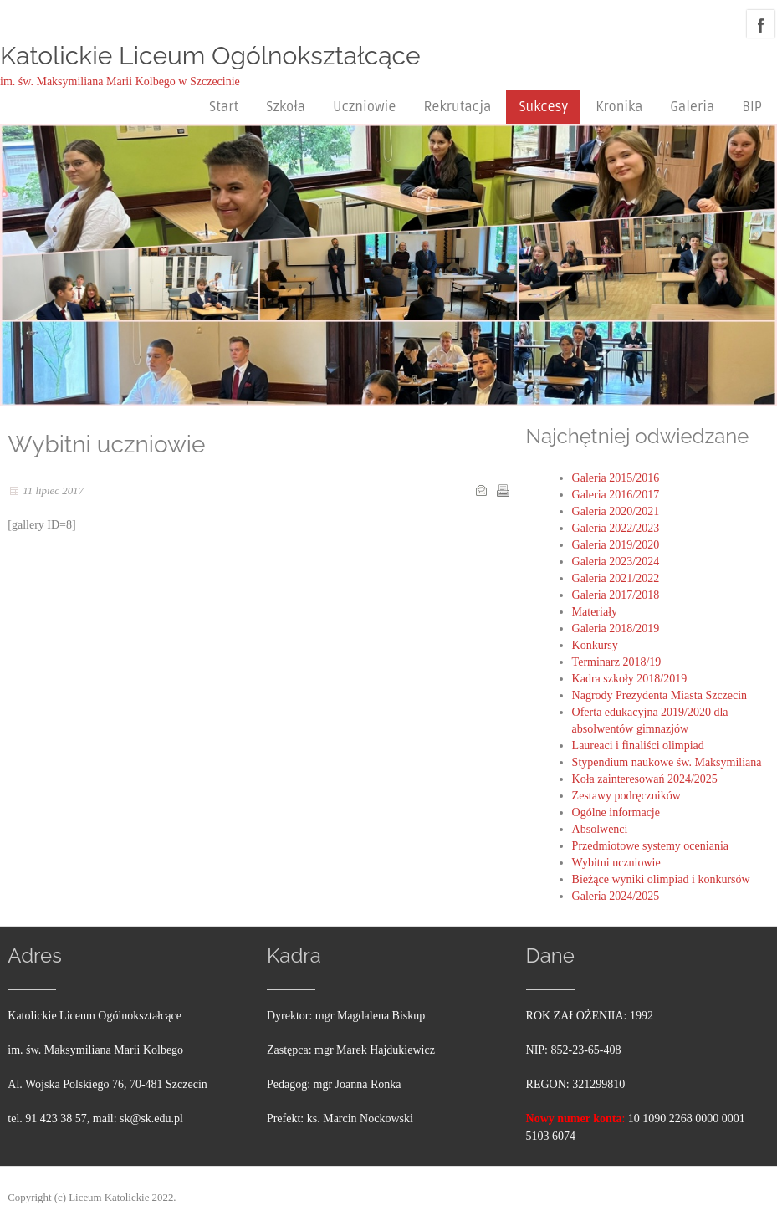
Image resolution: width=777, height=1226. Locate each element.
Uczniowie (364, 107)
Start (223, 107)
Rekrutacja (457, 107)
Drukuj (502, 490)
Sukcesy (543, 107)
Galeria (692, 107)
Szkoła (285, 107)
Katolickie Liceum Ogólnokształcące (210, 55)
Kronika (619, 107)
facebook (760, 24)
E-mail (480, 490)
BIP (752, 107)
